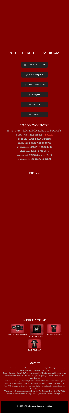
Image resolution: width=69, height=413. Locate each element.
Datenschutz (40, 406)
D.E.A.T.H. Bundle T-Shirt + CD (17, 329)
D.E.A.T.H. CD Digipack (36, 330)
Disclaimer (49, 406)
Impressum (32, 406)
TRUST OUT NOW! (34, 65)
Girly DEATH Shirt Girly (54, 329)
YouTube (34, 114)
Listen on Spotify (34, 75)
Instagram (34, 95)
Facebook (34, 104)
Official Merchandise (34, 85)
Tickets (49, 135)
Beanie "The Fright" (34, 345)
